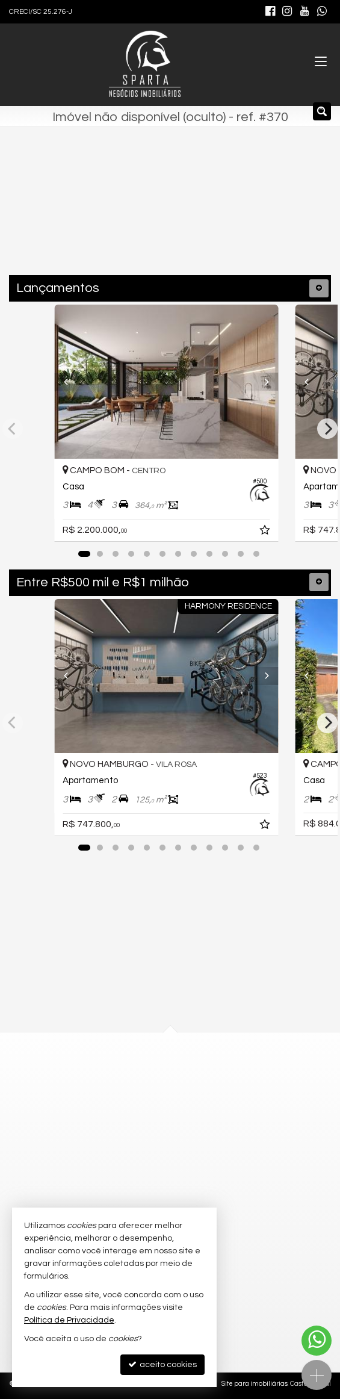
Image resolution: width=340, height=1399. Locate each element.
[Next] (268, 382)
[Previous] (71, 382)
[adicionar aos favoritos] (272, 532)
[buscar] (247, 213)
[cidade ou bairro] (144, 213)
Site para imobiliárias (254, 1383)
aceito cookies (162, 1364)
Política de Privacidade (69, 1320)
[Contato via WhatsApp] (316, 1341)
